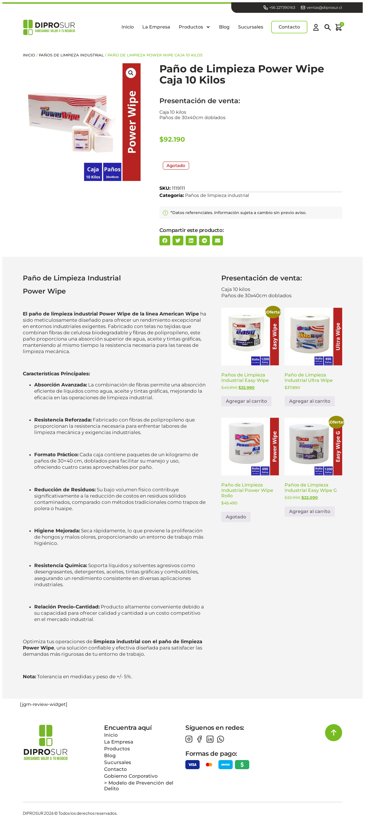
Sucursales (250, 28)
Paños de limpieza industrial (71, 57)
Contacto (115, 772)
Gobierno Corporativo (131, 778)
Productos (194, 28)
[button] (131, 75)
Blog (224, 28)
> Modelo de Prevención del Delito (138, 788)
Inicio (127, 28)
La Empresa (156, 28)
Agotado (236, 519)
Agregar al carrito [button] (246, 403)
